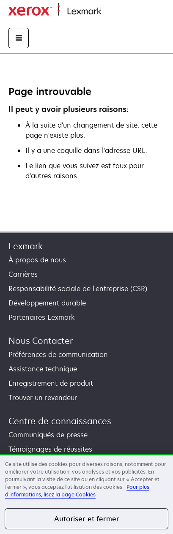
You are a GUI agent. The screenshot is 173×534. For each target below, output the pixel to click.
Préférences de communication (58, 354)
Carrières (23, 274)
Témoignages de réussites (50, 449)
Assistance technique (42, 368)
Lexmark (25, 246)
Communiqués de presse (48, 434)
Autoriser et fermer (86, 518)
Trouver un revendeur (42, 397)
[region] (86, 494)
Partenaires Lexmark (41, 317)
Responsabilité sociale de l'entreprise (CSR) (77, 288)
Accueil (111, 12)
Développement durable (47, 303)
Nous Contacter (40, 340)
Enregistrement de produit (50, 383)
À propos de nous (37, 259)
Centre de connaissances (59, 421)
